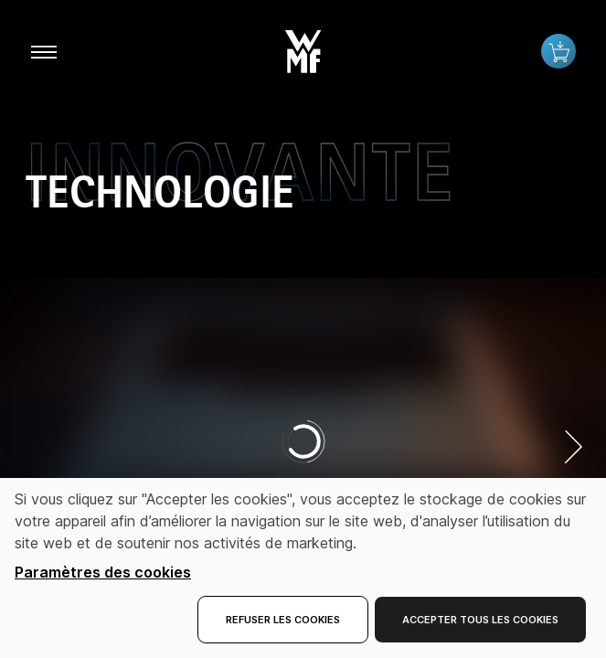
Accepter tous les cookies (480, 619)
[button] (303, 47)
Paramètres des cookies (103, 572)
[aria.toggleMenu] (44, 51)
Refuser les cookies (283, 619)
